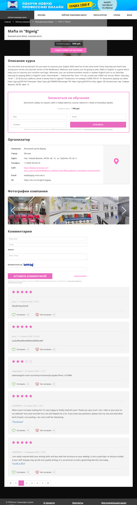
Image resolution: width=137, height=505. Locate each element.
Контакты (77, 502)
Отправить (98, 124)
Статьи (116, 15)
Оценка (11, 250)
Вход (129, 15)
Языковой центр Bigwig (44, 22)
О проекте (49, 502)
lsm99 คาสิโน (19, 463)
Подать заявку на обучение (68, 50)
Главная (7, 22)
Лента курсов (100, 15)
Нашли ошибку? (80, 276)
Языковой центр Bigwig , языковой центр (25, 36)
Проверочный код (15, 265)
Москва (43, 15)
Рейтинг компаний (23, 22)
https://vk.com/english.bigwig (37, 180)
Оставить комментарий (30, 276)
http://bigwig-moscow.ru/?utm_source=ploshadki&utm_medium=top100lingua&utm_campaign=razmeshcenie (62, 169)
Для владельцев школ (113, 502)
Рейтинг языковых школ (74, 15)
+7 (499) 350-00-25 (32, 163)
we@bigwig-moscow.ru (34, 175)
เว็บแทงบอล (18, 421)
